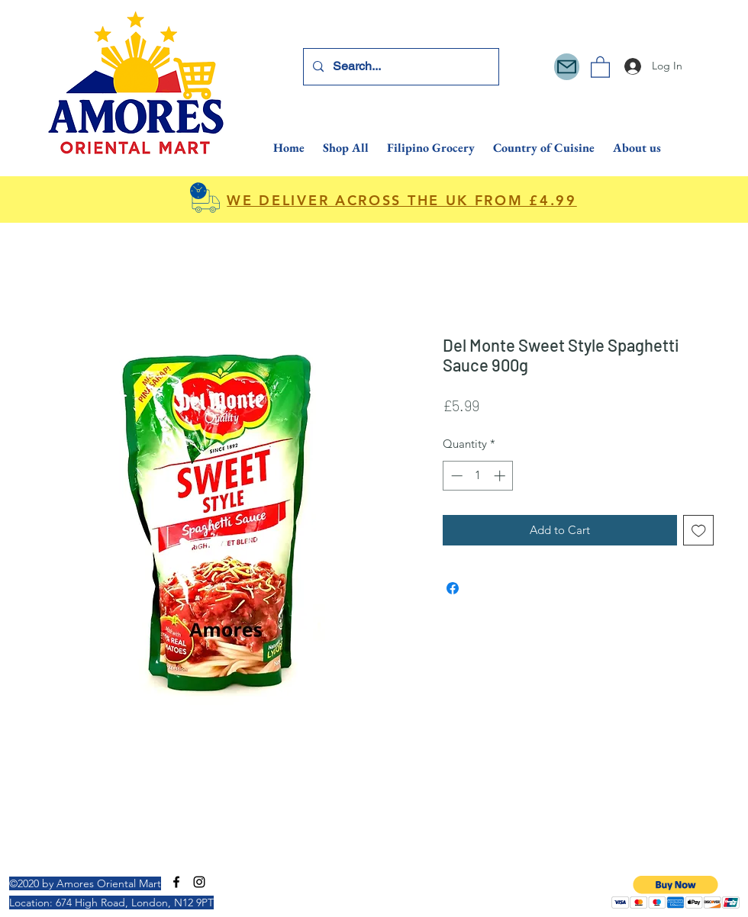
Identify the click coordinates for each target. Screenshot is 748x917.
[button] (600, 66)
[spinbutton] (478, 476)
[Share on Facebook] (452, 588)
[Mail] (566, 66)
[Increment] (501, 476)
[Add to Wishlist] (698, 530)
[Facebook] (176, 882)
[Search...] (399, 67)
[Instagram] (199, 882)
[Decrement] (455, 476)
